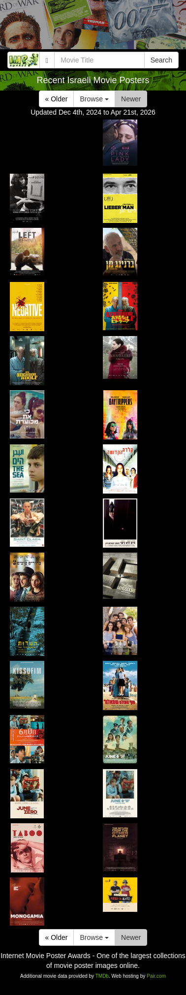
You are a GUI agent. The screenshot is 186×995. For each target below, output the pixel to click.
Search (161, 60)
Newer (131, 99)
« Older (56, 99)
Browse (94, 99)
